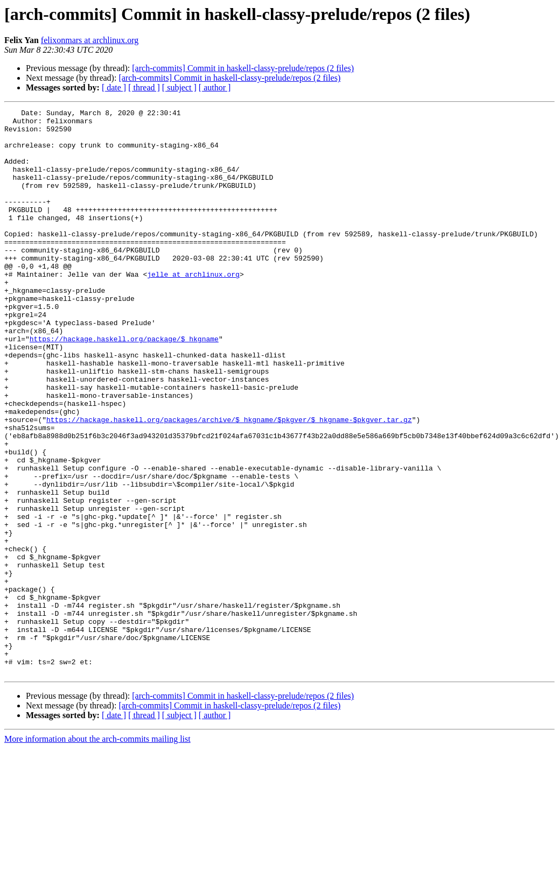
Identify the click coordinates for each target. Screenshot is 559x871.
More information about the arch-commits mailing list (97, 851)
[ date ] (114, 87)
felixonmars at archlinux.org (89, 40)
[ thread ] (144, 87)
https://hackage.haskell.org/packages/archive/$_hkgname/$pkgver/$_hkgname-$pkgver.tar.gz (229, 482)
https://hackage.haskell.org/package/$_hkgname (124, 385)
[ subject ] (179, 87)
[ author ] (215, 87)
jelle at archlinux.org (193, 308)
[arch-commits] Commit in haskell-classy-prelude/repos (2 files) (243, 68)
